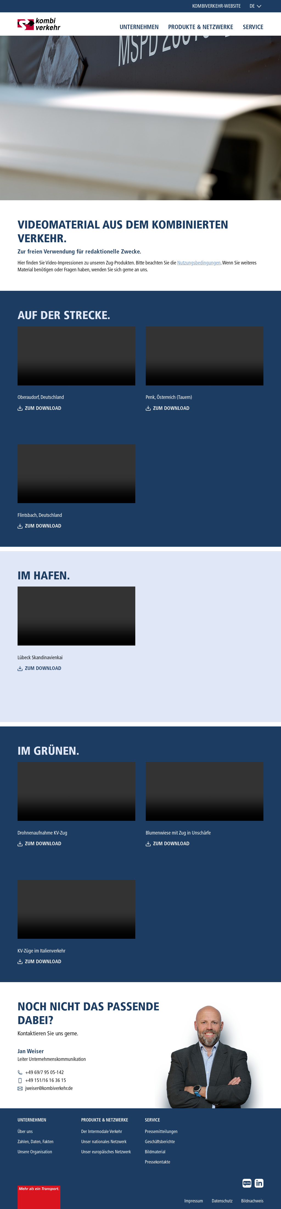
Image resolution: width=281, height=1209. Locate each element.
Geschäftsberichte (160, 1141)
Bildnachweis (252, 1201)
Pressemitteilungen (161, 1131)
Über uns (25, 1131)
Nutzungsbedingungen (199, 263)
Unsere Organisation (35, 1151)
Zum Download (39, 408)
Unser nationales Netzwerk (104, 1141)
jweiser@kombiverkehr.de (49, 1088)
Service (253, 27)
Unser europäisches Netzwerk (106, 1151)
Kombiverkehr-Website (216, 6)
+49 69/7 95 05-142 (44, 1072)
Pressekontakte (157, 1162)
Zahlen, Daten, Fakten (36, 1141)
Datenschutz (222, 1201)
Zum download (167, 408)
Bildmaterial (155, 1151)
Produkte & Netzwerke (200, 27)
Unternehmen (139, 27)
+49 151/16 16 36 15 (45, 1080)
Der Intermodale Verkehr (101, 1131)
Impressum (193, 1201)
